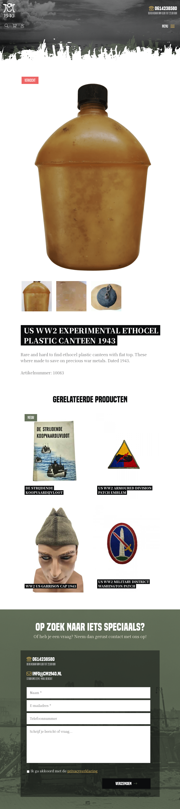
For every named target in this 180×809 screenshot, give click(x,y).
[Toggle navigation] (172, 26)
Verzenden (123, 783)
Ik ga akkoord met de (64, 770)
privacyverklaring (83, 770)
